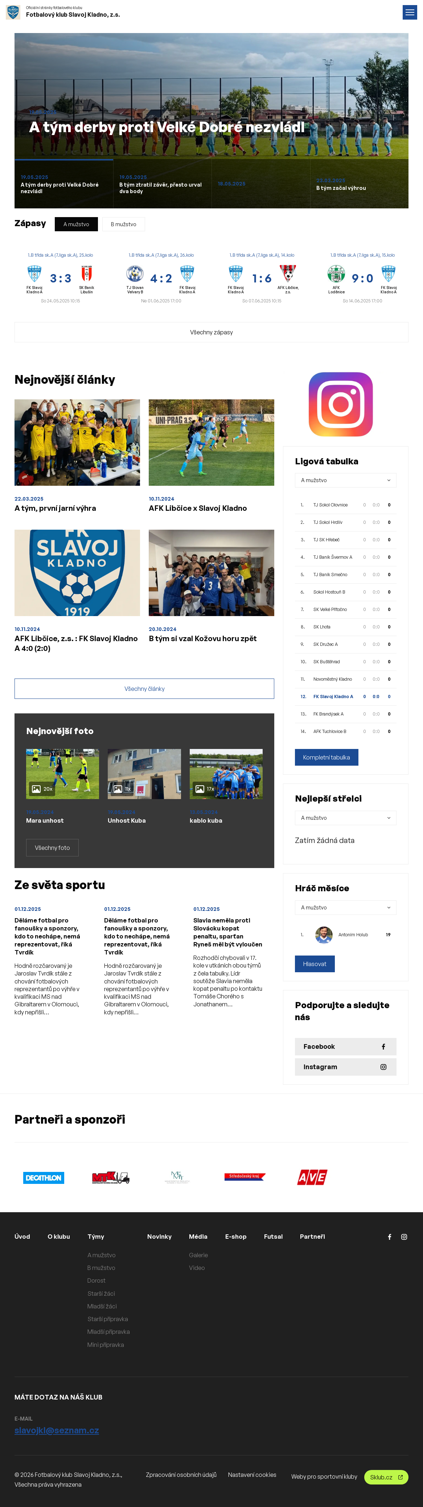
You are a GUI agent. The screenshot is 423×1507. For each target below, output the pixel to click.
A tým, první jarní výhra (62, 508)
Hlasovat (315, 964)
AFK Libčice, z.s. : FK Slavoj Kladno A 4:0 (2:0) (71, 647)
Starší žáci (104, 1293)
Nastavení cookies (252, 1474)
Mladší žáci (105, 1306)
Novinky (163, 1236)
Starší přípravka (110, 1319)
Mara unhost (46, 827)
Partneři (320, 1236)
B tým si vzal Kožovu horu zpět (211, 641)
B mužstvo (123, 224)
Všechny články (144, 695)
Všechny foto (52, 855)
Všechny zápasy (211, 332)
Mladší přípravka (111, 1331)
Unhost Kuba (128, 827)
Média (203, 1236)
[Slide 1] (64, 183)
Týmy (99, 1236)
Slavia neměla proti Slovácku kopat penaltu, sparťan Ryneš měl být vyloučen (224, 945)
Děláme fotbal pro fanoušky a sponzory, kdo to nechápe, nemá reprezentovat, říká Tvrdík (49, 945)
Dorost (99, 1280)
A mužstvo (76, 224)
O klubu (61, 1236)
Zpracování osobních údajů (181, 1474)
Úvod (23, 1236)
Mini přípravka (108, 1344)
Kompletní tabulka (326, 757)
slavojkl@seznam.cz (57, 1430)
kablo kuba (207, 827)
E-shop (241, 1236)
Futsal (280, 1236)
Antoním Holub (353, 934)
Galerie (202, 1255)
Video (201, 1267)
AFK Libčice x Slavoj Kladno (205, 508)
